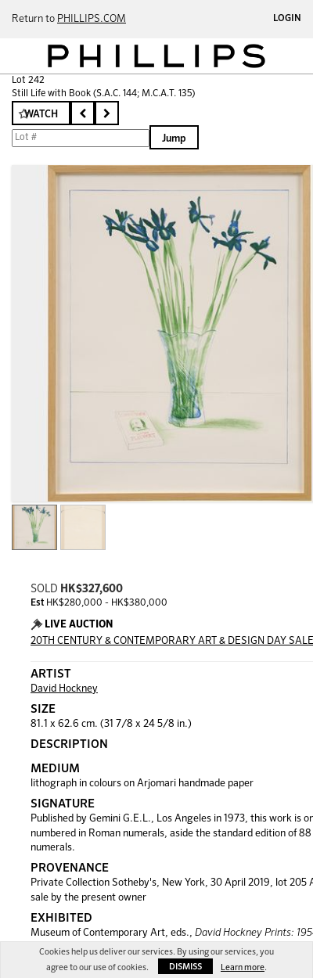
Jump (174, 139)
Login (287, 18)
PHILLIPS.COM (91, 19)
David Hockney (64, 689)
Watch (41, 115)
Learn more (242, 967)
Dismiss (185, 966)
